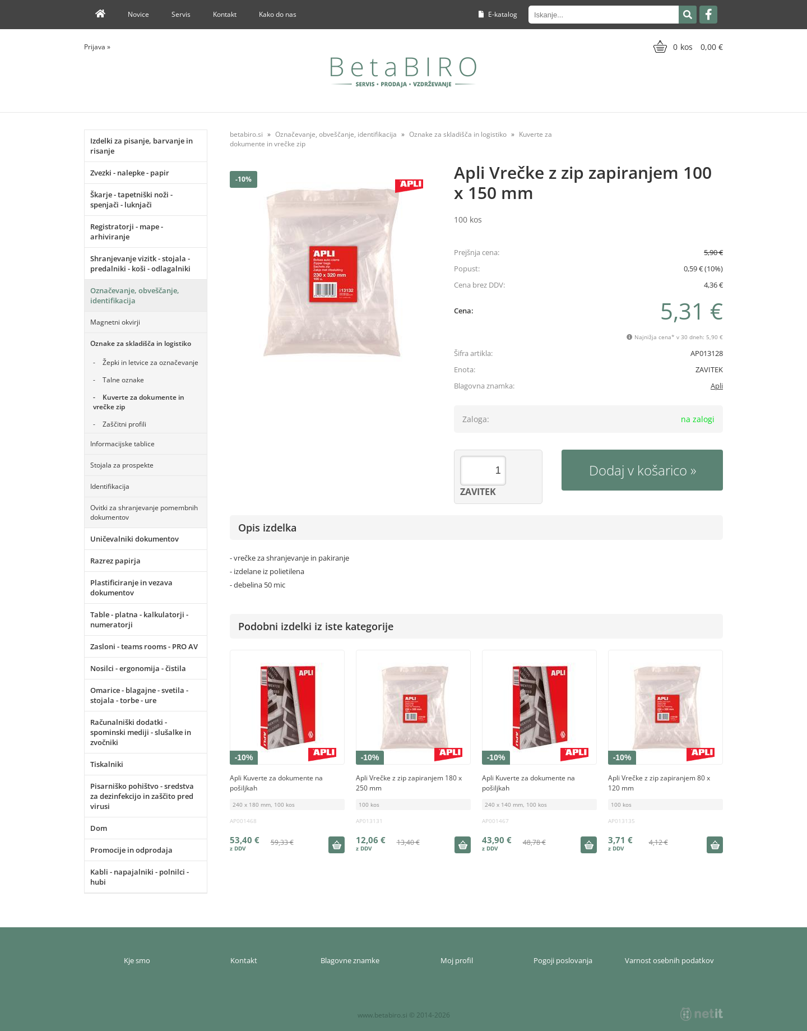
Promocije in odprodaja (131, 850)
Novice (138, 14)
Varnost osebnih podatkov (669, 960)
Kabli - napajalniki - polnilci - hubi (139, 877)
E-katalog (498, 14)
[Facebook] (708, 15)
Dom (98, 828)
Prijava (97, 47)
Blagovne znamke (350, 960)
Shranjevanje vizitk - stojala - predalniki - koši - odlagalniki (140, 263)
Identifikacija (109, 486)
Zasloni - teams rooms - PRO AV (144, 646)
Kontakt (224, 14)
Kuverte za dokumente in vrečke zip (138, 402)
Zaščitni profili (124, 424)
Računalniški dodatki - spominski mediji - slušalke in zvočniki (140, 732)
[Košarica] (687, 46)
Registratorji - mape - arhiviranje (126, 231)
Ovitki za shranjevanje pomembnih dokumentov (144, 512)
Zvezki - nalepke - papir (129, 173)
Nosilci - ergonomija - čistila (138, 668)
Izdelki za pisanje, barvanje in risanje (141, 146)
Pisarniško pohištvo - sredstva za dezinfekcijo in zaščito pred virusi (142, 796)
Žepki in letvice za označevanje (150, 362)
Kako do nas (277, 14)
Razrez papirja (115, 561)
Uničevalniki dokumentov (134, 539)
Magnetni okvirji (115, 322)
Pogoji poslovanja (563, 960)
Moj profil (456, 960)
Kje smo (137, 960)
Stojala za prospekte (122, 465)
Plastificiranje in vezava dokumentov (131, 587)
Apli (717, 386)
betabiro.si (246, 134)
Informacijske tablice (122, 444)
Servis (181, 14)
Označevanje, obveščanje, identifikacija (134, 295)
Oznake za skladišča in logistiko (140, 343)
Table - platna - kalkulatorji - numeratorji (139, 619)
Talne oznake (123, 380)
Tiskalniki (106, 764)
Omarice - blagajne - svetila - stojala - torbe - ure (139, 695)
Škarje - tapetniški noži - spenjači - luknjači (131, 199)
